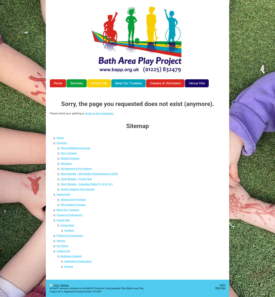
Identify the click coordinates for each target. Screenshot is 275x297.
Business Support (71, 256)
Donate (68, 266)
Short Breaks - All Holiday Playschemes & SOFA (89, 173)
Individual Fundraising (77, 261)
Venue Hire (63, 220)
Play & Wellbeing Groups (75, 148)
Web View (220, 288)
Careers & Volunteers (69, 215)
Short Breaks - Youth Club (76, 179)
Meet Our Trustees (68, 209)
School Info (63, 194)
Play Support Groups (73, 204)
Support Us (63, 251)
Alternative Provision (73, 199)
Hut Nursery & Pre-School (76, 168)
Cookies (69, 230)
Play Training (69, 153)
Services (62, 142)
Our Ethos (62, 245)
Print (54, 285)
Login (222, 284)
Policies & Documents (70, 235)
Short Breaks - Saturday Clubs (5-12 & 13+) (87, 184)
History (61, 240)
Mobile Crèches (70, 158)
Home (60, 137)
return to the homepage (99, 113)
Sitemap (64, 285)
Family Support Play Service (78, 189)
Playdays (66, 163)
